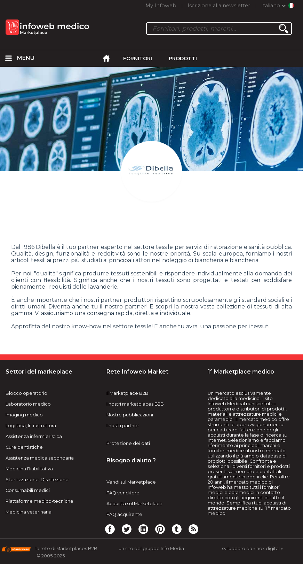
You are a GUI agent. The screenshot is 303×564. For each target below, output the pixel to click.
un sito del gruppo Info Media (151, 548)
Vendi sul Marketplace (131, 482)
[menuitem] (8, 58)
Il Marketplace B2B (127, 393)
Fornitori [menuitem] (137, 58)
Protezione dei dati (128, 443)
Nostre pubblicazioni (129, 414)
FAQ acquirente (124, 514)
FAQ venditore (122, 492)
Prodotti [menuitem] (183, 58)
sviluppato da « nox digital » (252, 548)
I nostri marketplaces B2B (135, 404)
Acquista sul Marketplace (134, 503)
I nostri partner (122, 425)
